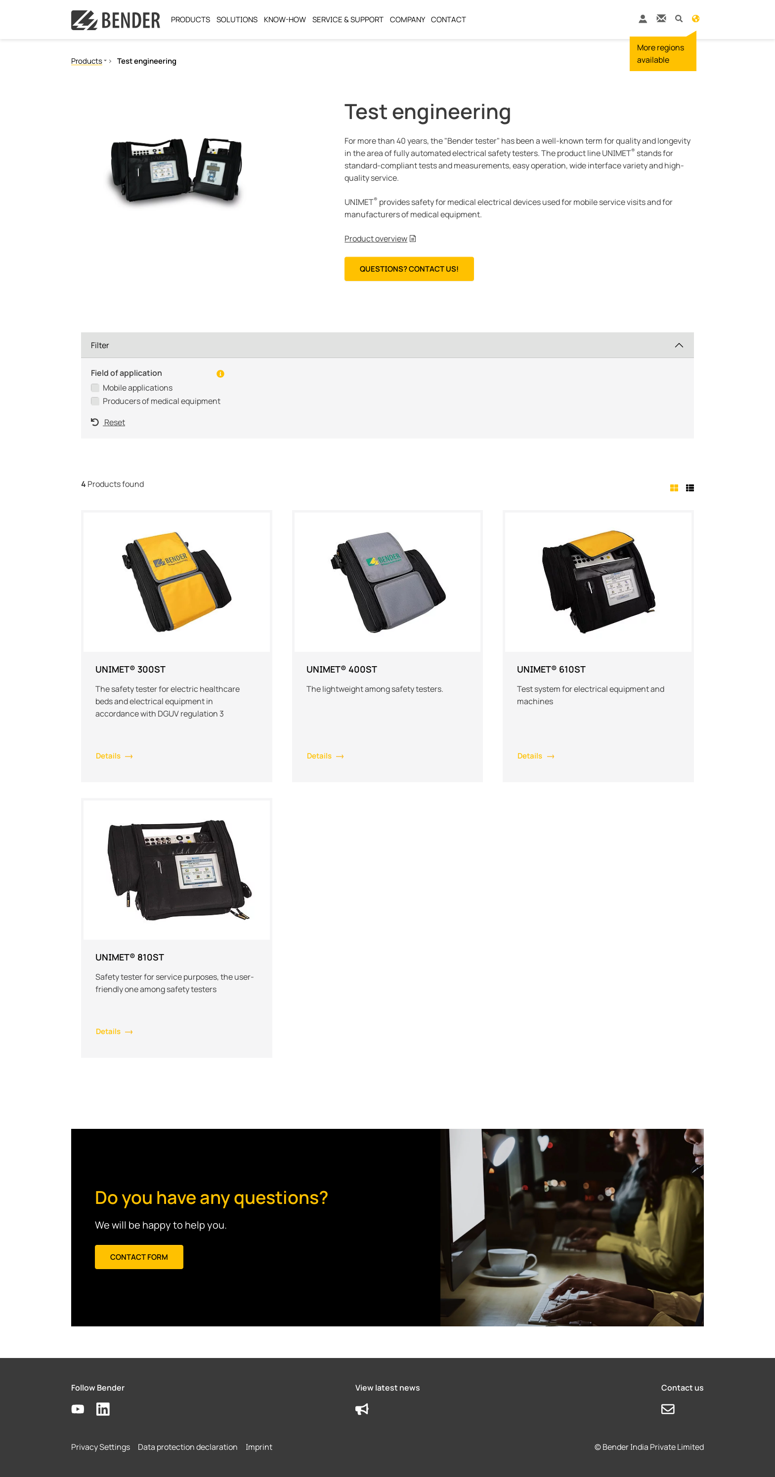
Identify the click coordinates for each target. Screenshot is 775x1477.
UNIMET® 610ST (551, 669)
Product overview (375, 238)
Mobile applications (137, 387)
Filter (100, 345)
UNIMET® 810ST (129, 957)
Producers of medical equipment (161, 401)
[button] (679, 18)
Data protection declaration (188, 1446)
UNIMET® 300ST (130, 669)
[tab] (676, 488)
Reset (108, 422)
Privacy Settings (100, 1446)
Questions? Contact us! (409, 269)
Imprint (259, 1446)
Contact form (139, 1257)
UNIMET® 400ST (341, 669)
